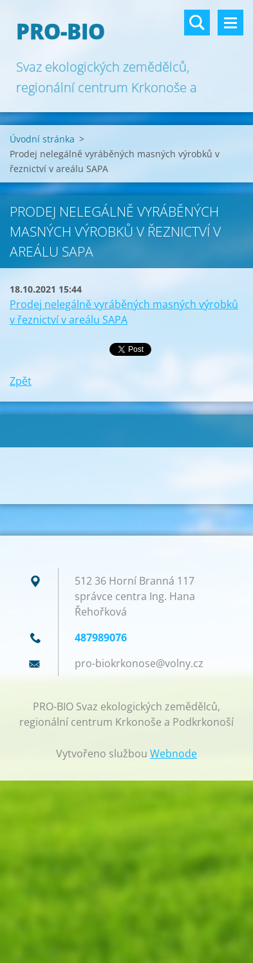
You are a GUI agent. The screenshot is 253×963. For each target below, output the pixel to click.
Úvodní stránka (42, 139)
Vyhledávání (197, 22)
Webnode (173, 753)
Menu (230, 22)
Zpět (21, 381)
